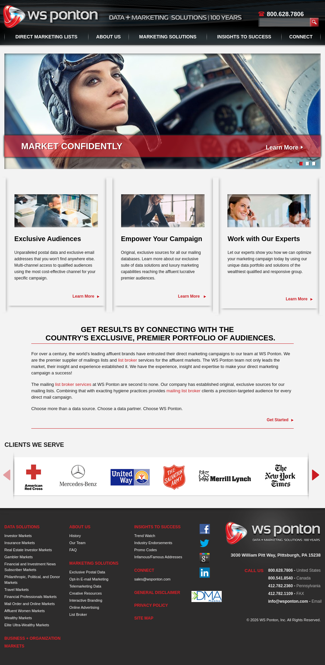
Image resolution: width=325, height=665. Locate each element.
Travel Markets (16, 590)
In (205, 572)
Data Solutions (21, 527)
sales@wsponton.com (152, 579)
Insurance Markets (19, 543)
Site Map (143, 618)
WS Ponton (51, 16)
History (75, 536)
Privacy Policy (151, 605)
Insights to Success (244, 36)
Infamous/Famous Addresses (158, 557)
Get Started (278, 420)
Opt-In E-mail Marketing (88, 579)
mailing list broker (184, 390)
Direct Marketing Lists (46, 36)
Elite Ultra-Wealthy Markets (26, 625)
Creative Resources (85, 593)
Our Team (77, 543)
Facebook (205, 529)
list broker (127, 360)
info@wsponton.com (288, 601)
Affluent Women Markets (24, 611)
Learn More (282, 147)
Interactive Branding (85, 600)
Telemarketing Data (85, 586)
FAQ (73, 550)
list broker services (73, 384)
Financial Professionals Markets (30, 597)
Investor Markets (18, 536)
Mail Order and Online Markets (29, 604)
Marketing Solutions (167, 36)
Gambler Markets (18, 557)
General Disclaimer (157, 592)
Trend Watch (144, 536)
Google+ (205, 558)
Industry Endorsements (153, 543)
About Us (108, 36)
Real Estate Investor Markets (28, 550)
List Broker (78, 614)
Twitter (205, 543)
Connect (301, 36)
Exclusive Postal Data (87, 572)
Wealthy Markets (18, 618)
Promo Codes (145, 550)
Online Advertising (84, 607)
